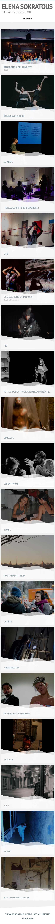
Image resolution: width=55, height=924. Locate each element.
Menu (27, 19)
